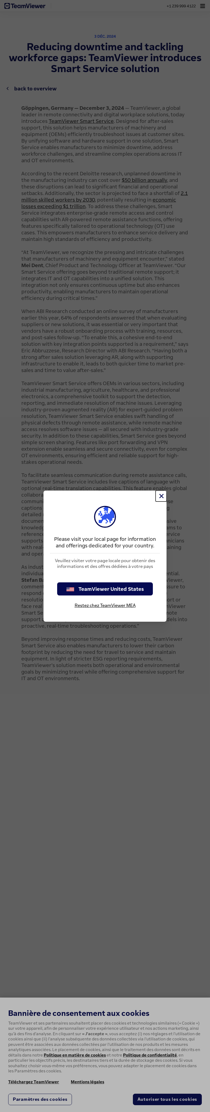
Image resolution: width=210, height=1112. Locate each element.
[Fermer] (161, 496)
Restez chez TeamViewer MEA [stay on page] (105, 605)
